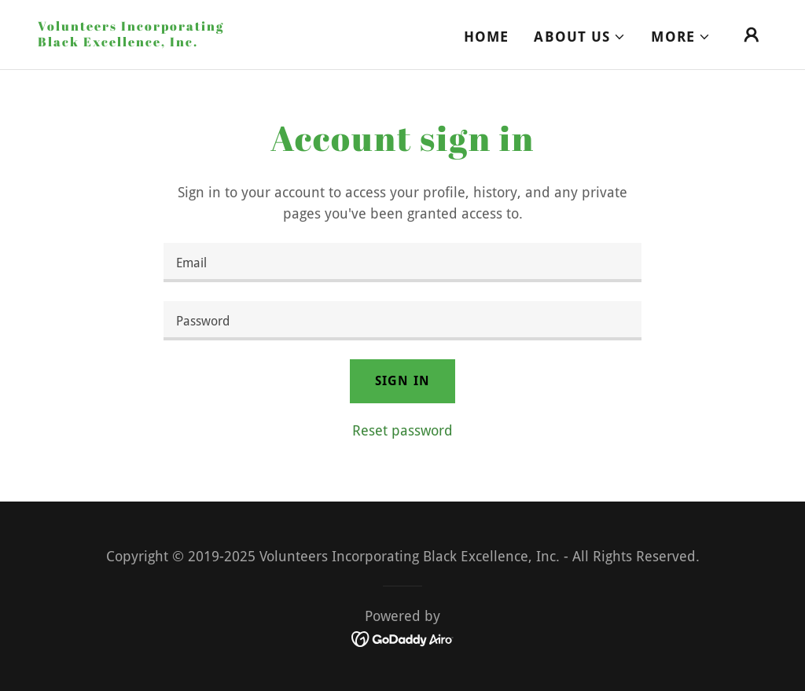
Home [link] (486, 36)
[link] (140, 41)
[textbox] (402, 262)
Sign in (402, 380)
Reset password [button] (402, 430)
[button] (580, 37)
